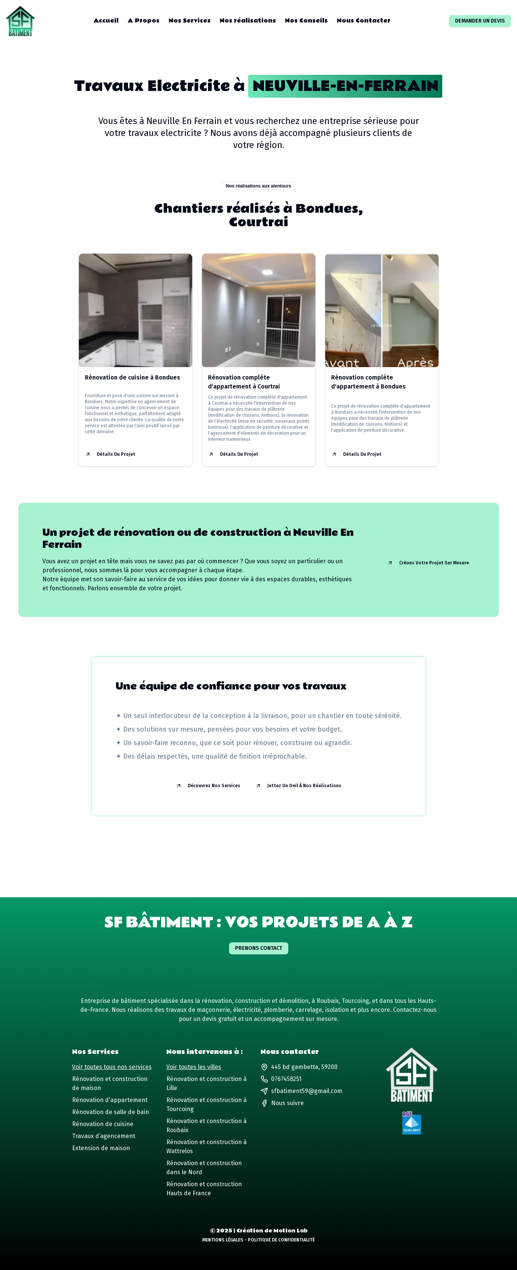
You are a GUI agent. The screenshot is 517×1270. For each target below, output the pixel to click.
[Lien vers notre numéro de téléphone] (302, 1079)
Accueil (106, 21)
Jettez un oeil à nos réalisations (298, 786)
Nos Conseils (306, 21)
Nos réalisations (248, 21)
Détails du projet (110, 454)
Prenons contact (258, 948)
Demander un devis (480, 21)
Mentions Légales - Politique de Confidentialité (258, 1240)
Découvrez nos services (208, 786)
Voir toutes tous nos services (112, 1066)
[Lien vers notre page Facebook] (282, 1103)
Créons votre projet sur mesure (428, 563)
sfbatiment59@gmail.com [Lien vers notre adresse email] (301, 1091)
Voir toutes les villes (193, 1066)
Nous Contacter (363, 21)
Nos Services (190, 21)
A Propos (144, 21)
